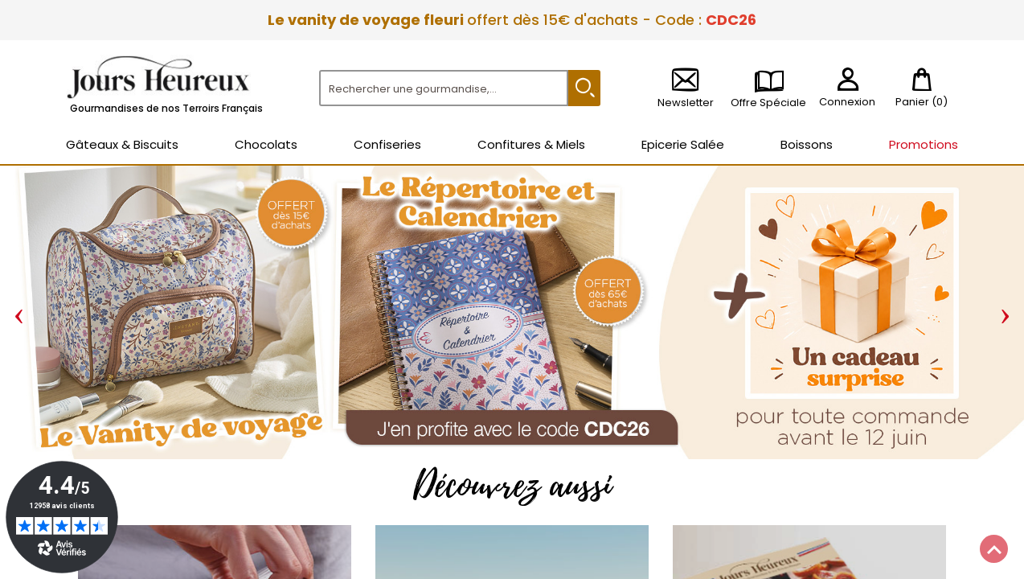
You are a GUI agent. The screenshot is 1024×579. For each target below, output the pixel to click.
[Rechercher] (443, 88)
